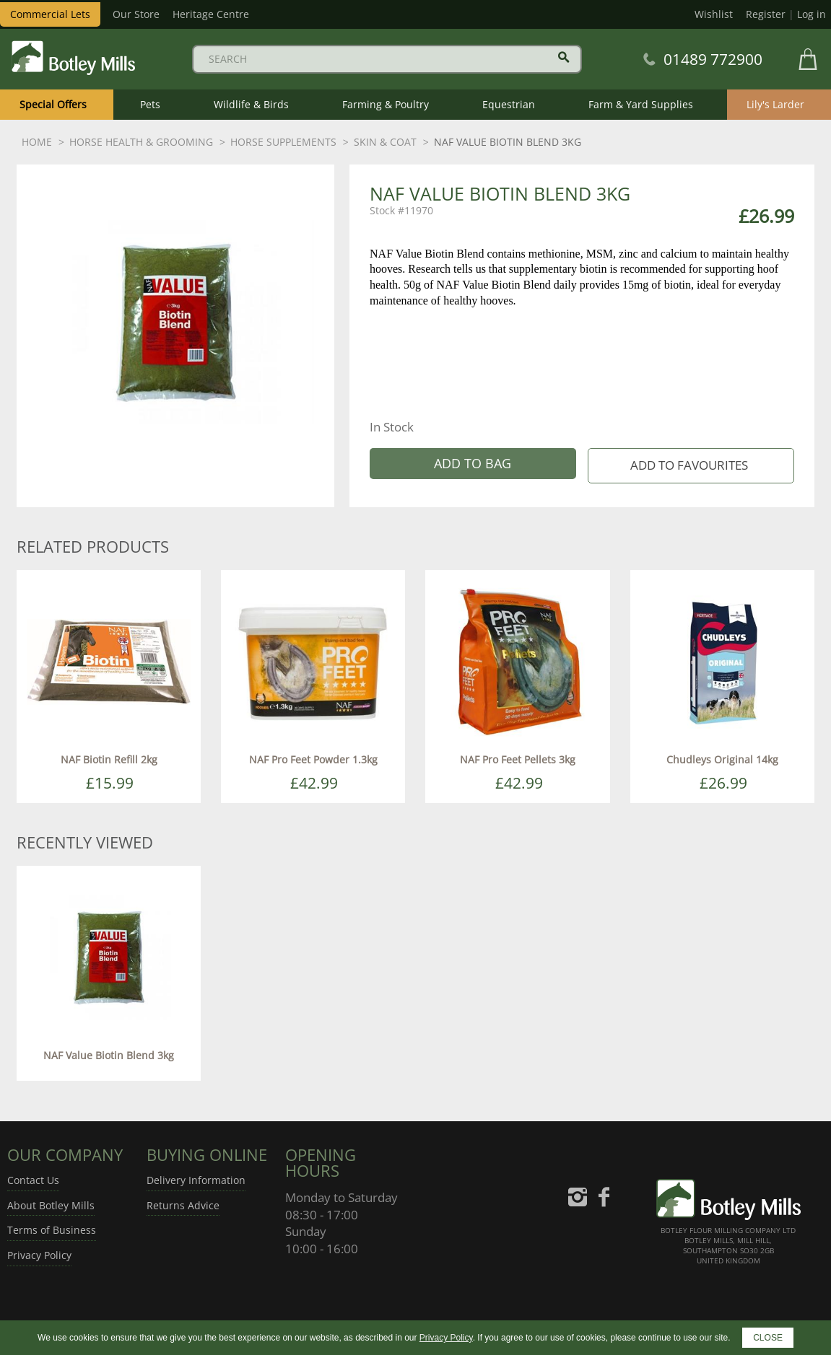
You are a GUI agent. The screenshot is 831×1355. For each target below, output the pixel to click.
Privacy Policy (39, 1255)
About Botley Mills (51, 1205)
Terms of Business (51, 1230)
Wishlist (714, 14)
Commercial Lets (50, 14)
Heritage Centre (211, 14)
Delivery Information (196, 1180)
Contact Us (33, 1180)
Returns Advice (183, 1205)
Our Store (136, 14)
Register (766, 14)
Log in (811, 14)
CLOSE (768, 1338)
